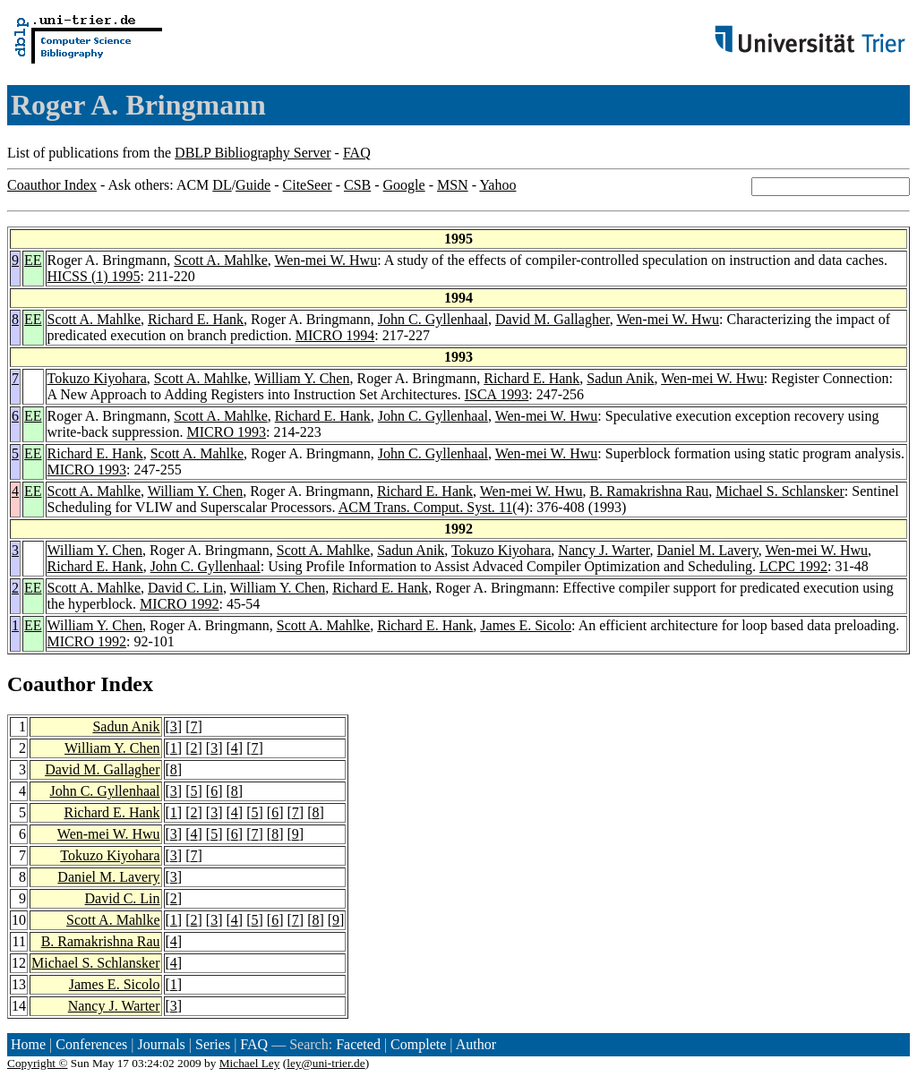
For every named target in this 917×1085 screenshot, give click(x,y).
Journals (160, 1044)
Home (28, 1044)
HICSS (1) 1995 (94, 276)
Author (476, 1044)
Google (404, 184)
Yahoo (497, 184)
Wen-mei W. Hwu (325, 260)
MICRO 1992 (179, 603)
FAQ (357, 152)
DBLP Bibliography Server (253, 152)
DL (221, 184)
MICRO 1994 (335, 335)
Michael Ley (249, 1063)
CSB (357, 184)
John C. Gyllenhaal (433, 319)
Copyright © (37, 1063)
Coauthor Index (52, 184)
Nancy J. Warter (603, 550)
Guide (253, 184)
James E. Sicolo (525, 625)
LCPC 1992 (793, 566)
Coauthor (51, 684)
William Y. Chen (301, 378)
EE (33, 260)
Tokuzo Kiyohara (97, 378)
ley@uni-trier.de (325, 1063)
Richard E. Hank (196, 319)
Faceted (358, 1044)
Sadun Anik (620, 378)
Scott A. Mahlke (220, 260)
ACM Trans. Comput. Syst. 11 (426, 507)
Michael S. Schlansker (780, 491)
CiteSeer (307, 184)
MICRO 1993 (226, 432)
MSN (452, 184)
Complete (418, 1044)
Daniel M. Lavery (707, 550)
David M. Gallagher (552, 319)
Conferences (91, 1044)
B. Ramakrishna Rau (648, 491)
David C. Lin (185, 587)
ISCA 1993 (497, 394)
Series (212, 1044)
